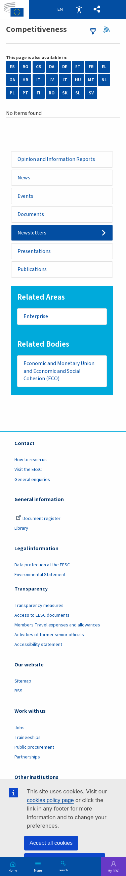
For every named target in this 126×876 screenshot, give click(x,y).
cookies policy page (50, 800)
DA (51, 67)
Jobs (19, 728)
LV (51, 80)
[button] (97, 9)
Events (25, 196)
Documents (30, 214)
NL (104, 80)
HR (25, 80)
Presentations (34, 251)
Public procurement (34, 747)
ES (12, 67)
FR (91, 67)
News (23, 177)
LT (64, 80)
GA (12, 80)
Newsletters (31, 233)
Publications (32, 269)
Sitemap (22, 681)
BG (25, 67)
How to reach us (30, 460)
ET (78, 67)
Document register (38, 519)
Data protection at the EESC (42, 565)
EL (104, 67)
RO (51, 93)
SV (91, 93)
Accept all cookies (51, 843)
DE (64, 67)
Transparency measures (39, 606)
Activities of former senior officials (49, 635)
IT (38, 80)
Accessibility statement (38, 645)
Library (21, 529)
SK (65, 93)
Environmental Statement (40, 575)
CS (38, 67)
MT (91, 80)
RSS (108, 29)
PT (25, 93)
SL (77, 93)
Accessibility (79, 9)
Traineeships (27, 738)
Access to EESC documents (42, 615)
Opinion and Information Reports (56, 159)
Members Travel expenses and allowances (57, 625)
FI (38, 93)
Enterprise (36, 317)
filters (93, 31)
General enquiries (32, 480)
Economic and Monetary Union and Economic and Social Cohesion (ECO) (59, 371)
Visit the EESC (28, 470)
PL (12, 93)
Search (63, 870)
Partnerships (27, 757)
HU (78, 80)
